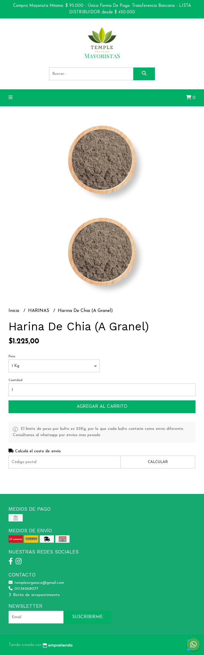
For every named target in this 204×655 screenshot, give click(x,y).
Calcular (158, 462)
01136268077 (23, 589)
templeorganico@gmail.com (36, 583)
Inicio (15, 311)
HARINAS (39, 311)
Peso (12, 356)
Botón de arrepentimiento (34, 595)
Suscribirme (87, 617)
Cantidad (15, 380)
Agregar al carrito (102, 406)
